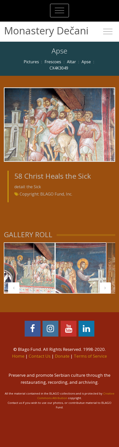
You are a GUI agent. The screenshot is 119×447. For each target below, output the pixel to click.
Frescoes (53, 62)
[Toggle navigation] (59, 10)
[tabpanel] (29, 268)
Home (18, 356)
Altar (71, 62)
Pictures (31, 62)
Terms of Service (90, 356)
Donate (62, 356)
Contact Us (40, 356)
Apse (86, 62)
